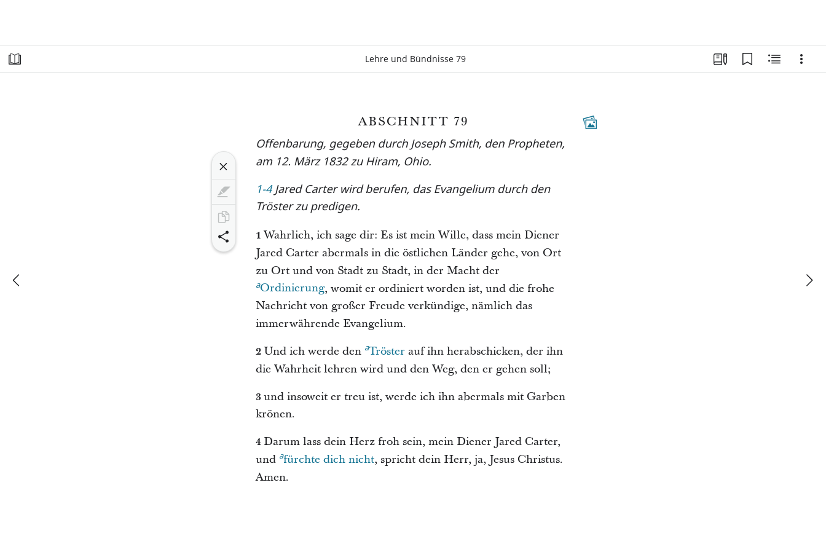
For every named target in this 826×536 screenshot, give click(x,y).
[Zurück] (17, 280)
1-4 (264, 190)
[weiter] (808, 280)
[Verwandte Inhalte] (774, 59)
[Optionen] (801, 59)
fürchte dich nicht (326, 458)
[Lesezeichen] (747, 59)
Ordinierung (290, 286)
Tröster (384, 350)
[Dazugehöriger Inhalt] (590, 122)
